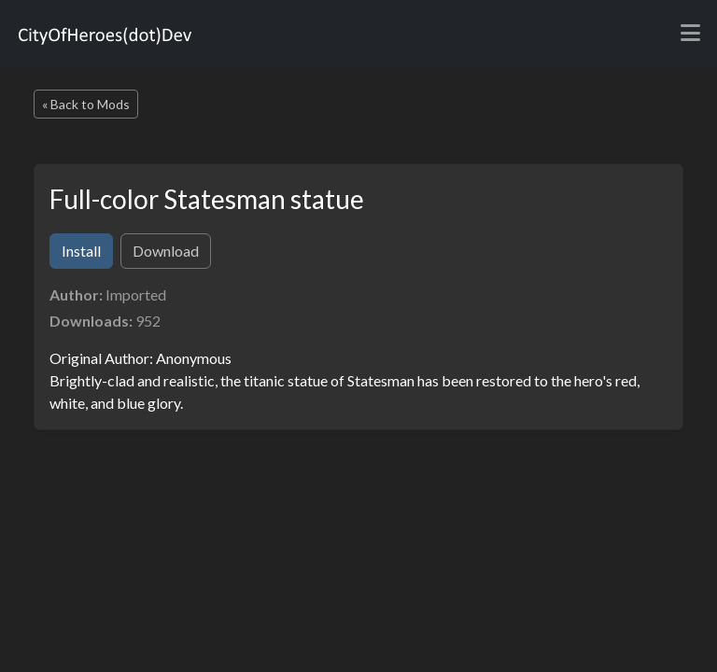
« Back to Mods (86, 104)
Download (166, 250)
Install (81, 250)
